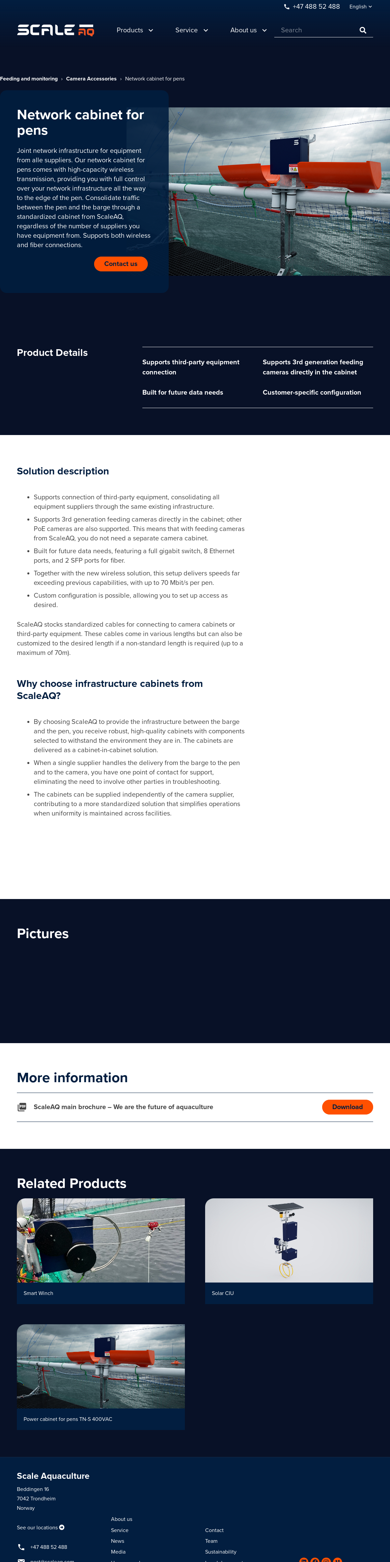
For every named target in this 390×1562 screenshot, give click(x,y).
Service (120, 1530)
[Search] (323, 30)
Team (211, 1541)
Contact (214, 1530)
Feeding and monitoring (29, 78)
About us (121, 1519)
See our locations (37, 1527)
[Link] (55, 30)
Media (118, 1552)
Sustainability (220, 1552)
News (117, 1541)
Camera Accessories (91, 78)
